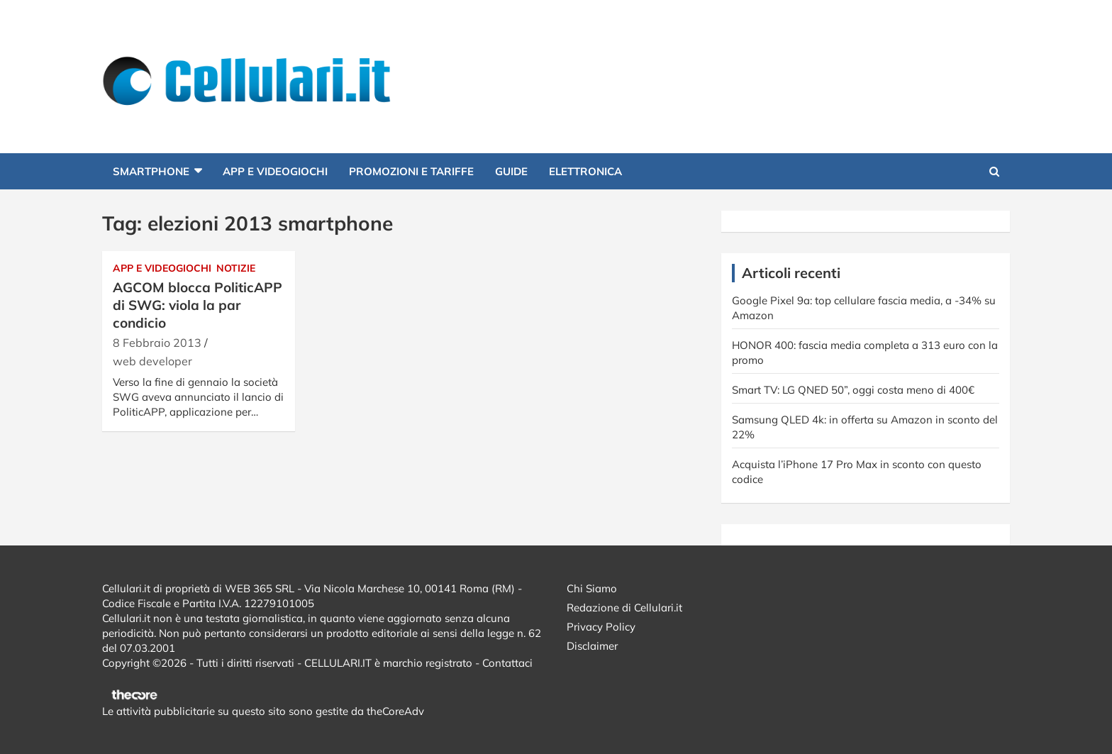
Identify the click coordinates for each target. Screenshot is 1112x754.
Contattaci (507, 663)
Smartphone (151, 171)
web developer (152, 361)
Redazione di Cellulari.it (624, 607)
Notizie (235, 268)
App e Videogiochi (275, 171)
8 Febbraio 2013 (157, 343)
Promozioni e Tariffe (411, 171)
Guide (511, 171)
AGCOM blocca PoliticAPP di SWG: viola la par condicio (197, 305)
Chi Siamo (592, 588)
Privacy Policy (601, 626)
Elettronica (585, 171)
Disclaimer (592, 646)
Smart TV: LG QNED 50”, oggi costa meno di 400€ (853, 390)
